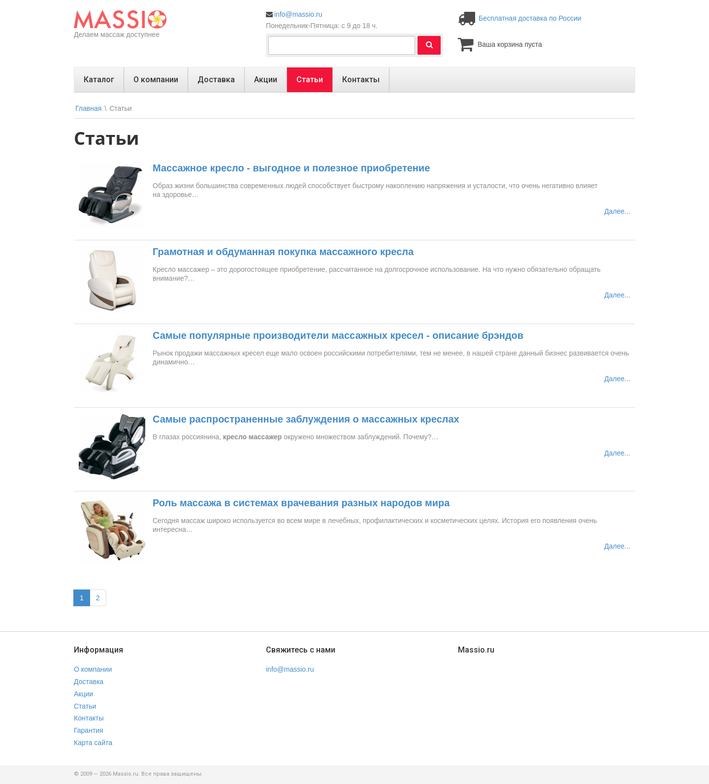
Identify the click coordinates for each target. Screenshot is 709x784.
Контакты (361, 79)
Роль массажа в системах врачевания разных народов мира (301, 502)
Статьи (309, 79)
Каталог (99, 79)
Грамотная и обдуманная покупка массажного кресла (283, 251)
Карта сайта (93, 743)
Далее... (617, 211)
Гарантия (88, 730)
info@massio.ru (298, 14)
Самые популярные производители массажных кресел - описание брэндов (338, 335)
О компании (155, 79)
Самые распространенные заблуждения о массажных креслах (306, 419)
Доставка (216, 79)
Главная (88, 108)
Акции (265, 79)
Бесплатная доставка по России (530, 18)
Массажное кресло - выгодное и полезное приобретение (291, 168)
